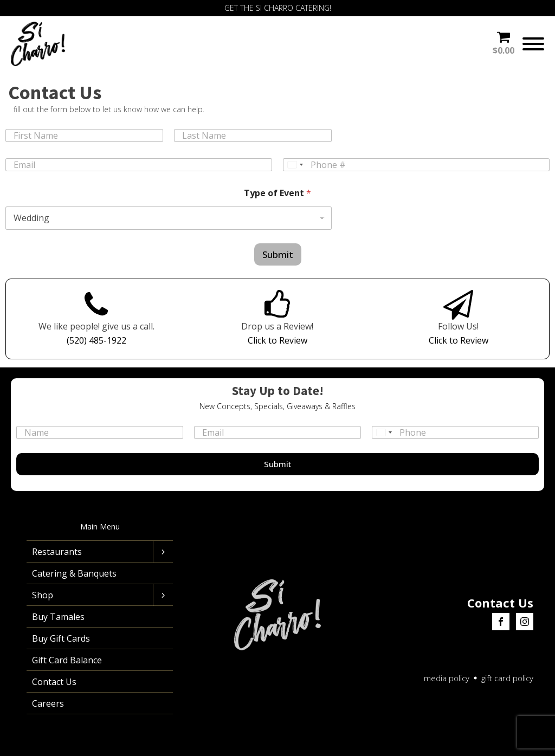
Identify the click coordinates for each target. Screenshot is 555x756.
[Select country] (295, 164)
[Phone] (416, 164)
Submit (277, 254)
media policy (446, 678)
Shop (42, 595)
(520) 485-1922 (96, 340)
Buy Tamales (58, 617)
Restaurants (57, 552)
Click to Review (277, 340)
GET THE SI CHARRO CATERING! (277, 8)
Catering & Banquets (74, 573)
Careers (48, 703)
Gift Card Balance (67, 660)
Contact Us (54, 682)
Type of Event (277, 193)
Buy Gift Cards (61, 638)
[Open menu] (533, 43)
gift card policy (507, 678)
